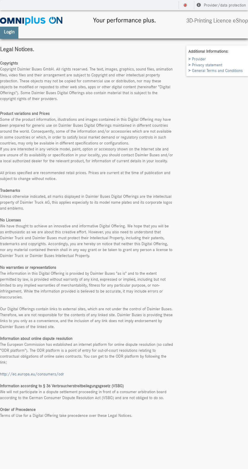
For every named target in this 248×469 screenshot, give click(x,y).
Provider (199, 59)
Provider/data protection (221, 5)
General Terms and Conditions (217, 71)
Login (9, 32)
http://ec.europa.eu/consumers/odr (32, 374)
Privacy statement (207, 65)
